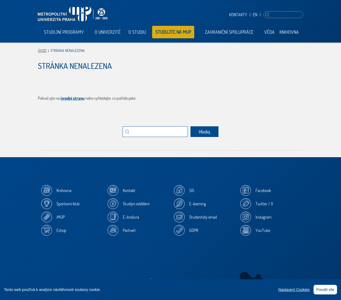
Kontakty (238, 14)
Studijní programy (64, 32)
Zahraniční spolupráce (229, 32)
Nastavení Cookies (294, 290)
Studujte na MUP (173, 32)
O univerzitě (108, 32)
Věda (269, 32)
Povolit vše (325, 290)
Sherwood (251, 277)
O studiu (137, 32)
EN (255, 14)
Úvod (42, 50)
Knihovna (289, 32)
